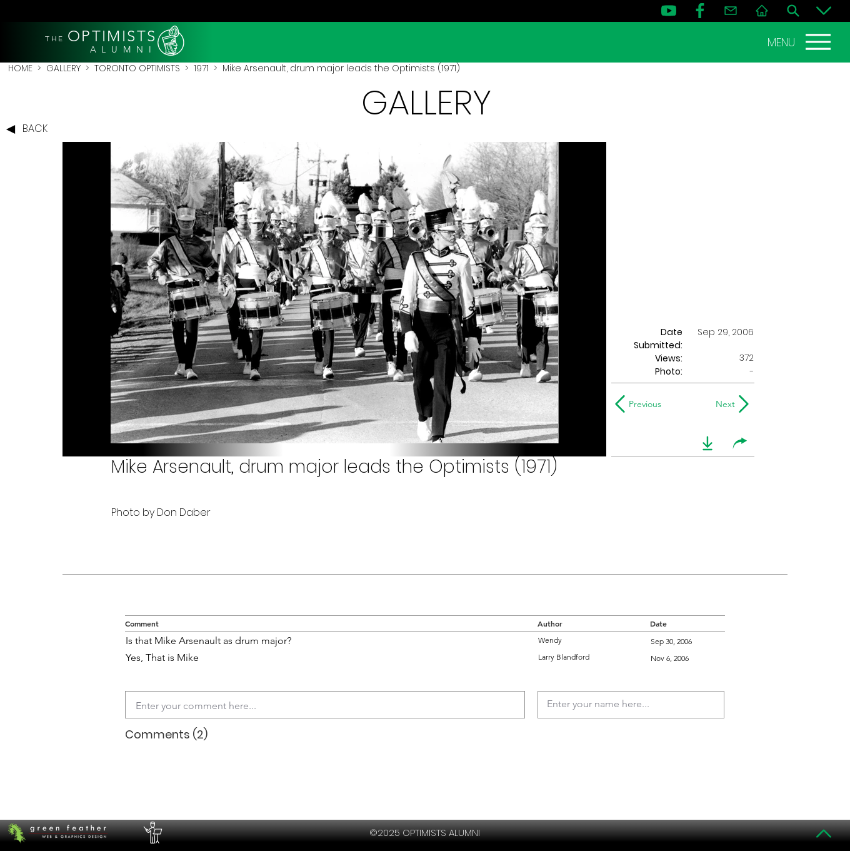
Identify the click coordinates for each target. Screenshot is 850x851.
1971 (201, 68)
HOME (20, 68)
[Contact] (730, 10)
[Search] (793, 10)
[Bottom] (823, 10)
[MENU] (801, 42)
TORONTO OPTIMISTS (137, 68)
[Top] (823, 833)
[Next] (722, 403)
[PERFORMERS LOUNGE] (151, 832)
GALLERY (63, 68)
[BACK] (30, 129)
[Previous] (641, 403)
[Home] (761, 10)
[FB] (700, 10)
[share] (740, 443)
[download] (707, 443)
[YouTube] (668, 10)
